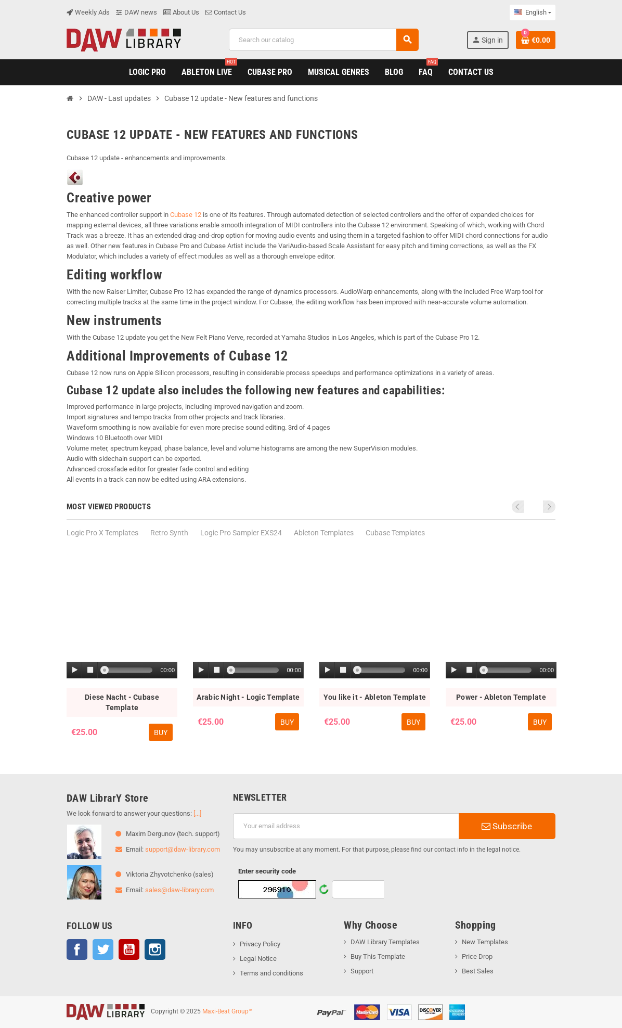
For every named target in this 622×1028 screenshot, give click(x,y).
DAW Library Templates (385, 942)
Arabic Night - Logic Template (248, 697)
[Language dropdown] (532, 12)
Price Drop (477, 956)
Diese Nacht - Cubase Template (122, 702)
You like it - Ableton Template (374, 697)
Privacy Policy (260, 944)
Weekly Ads (88, 12)
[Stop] (90, 670)
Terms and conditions (271, 973)
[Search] (324, 40)
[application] (122, 670)
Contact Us (225, 12)
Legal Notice (258, 958)
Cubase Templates (395, 533)
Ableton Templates (324, 533)
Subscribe (507, 826)
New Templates (485, 942)
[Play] (75, 670)
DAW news (136, 12)
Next (549, 506)
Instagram (155, 949)
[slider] (128, 670)
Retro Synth (169, 533)
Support (362, 971)
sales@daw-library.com (179, 890)
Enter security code (267, 871)
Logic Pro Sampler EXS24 (241, 533)
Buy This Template (378, 956)
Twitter (103, 949)
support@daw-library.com (182, 849)
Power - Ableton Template (501, 697)
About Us (181, 12)
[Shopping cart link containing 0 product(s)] (535, 40)
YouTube (129, 949)
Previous (535, 506)
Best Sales (478, 971)
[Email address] (346, 826)
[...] (197, 813)
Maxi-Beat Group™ (227, 1011)
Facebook (77, 949)
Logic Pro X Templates (102, 533)
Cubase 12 (185, 215)
